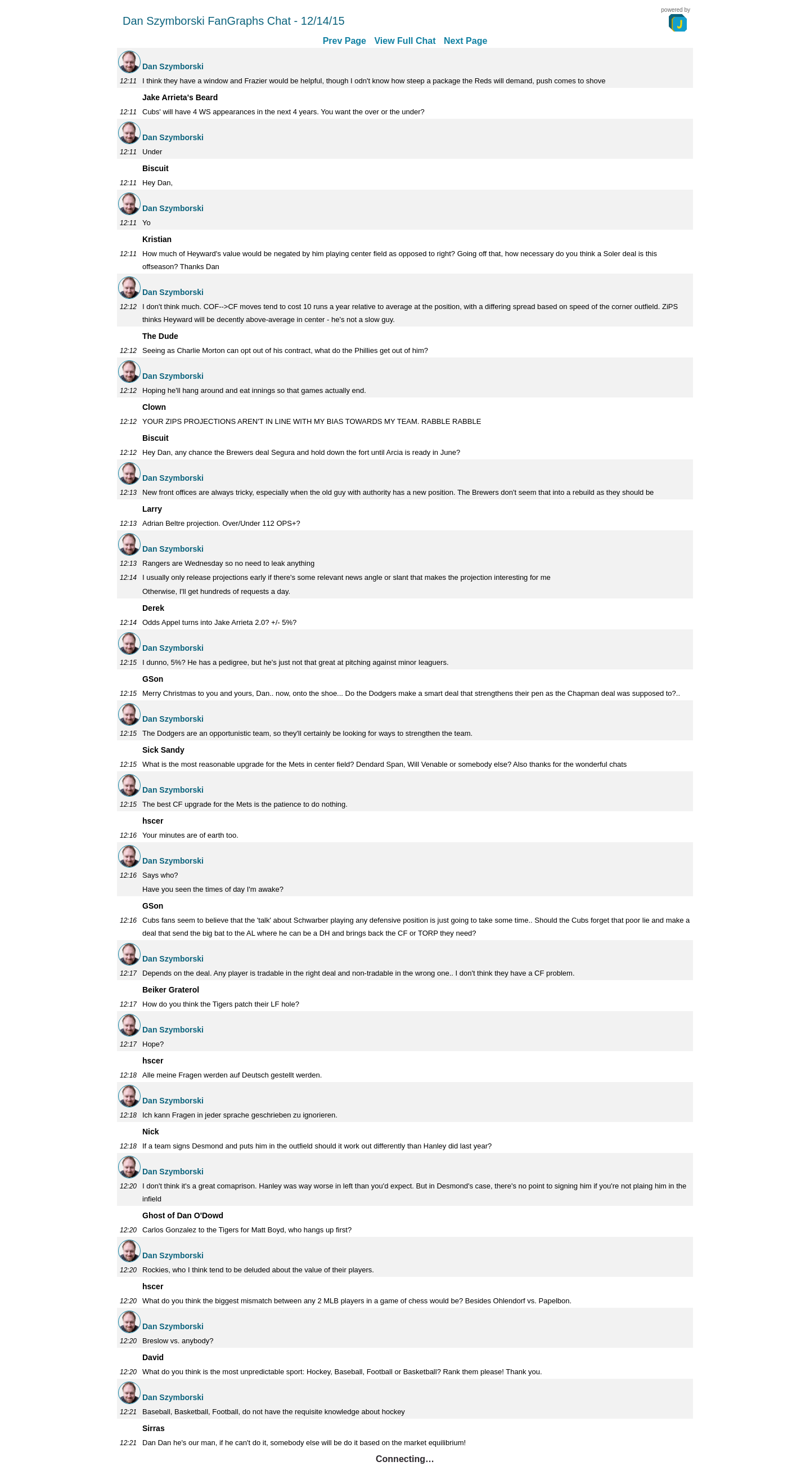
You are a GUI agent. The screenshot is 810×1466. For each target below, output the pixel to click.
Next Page (465, 41)
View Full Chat (404, 41)
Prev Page (344, 41)
